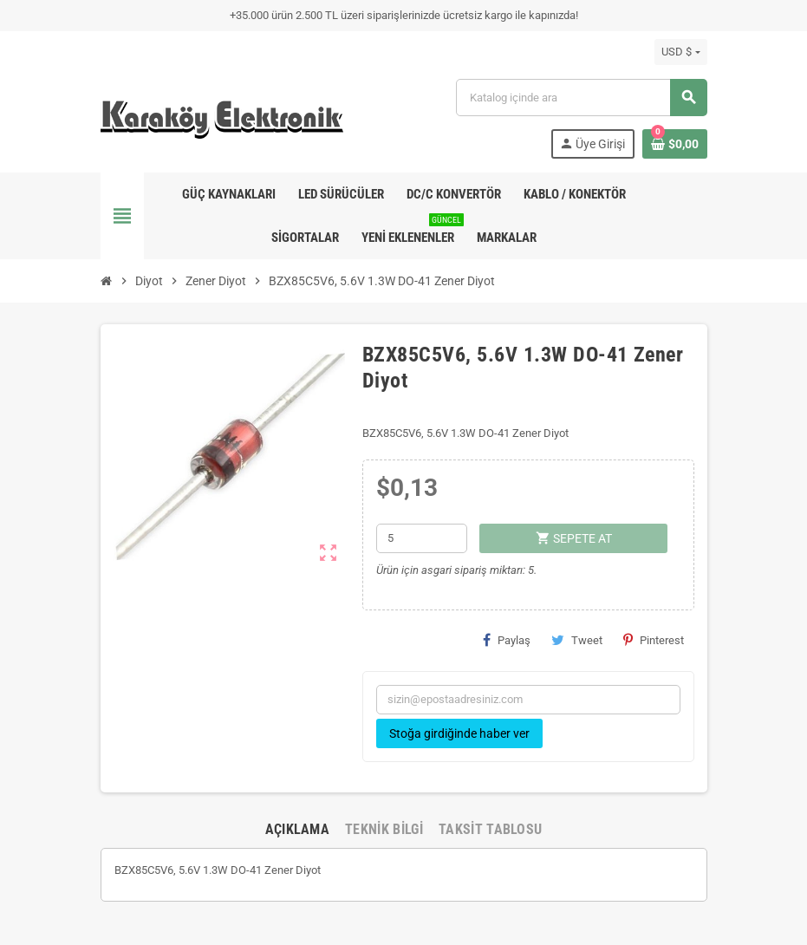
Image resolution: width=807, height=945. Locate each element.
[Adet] (421, 538)
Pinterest (653, 640)
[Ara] (581, 97)
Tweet (576, 640)
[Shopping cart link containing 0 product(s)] (674, 144)
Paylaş (506, 640)
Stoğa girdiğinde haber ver (459, 733)
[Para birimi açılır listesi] (680, 52)
